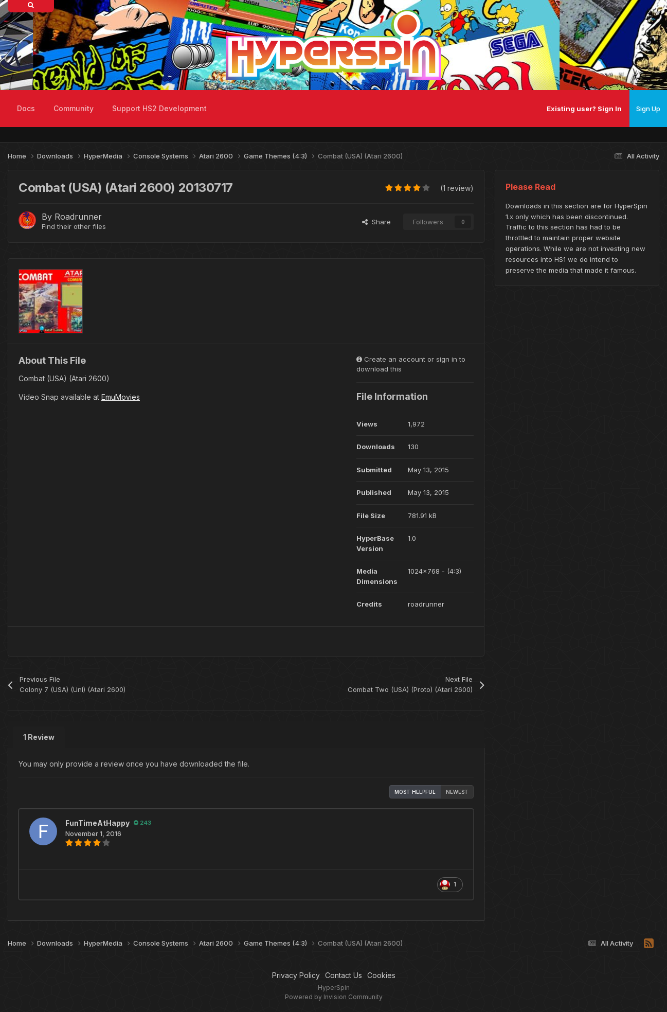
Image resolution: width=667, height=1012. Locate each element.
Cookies (381, 975)
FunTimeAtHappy (97, 823)
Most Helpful (415, 792)
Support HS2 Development (159, 108)
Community (73, 108)
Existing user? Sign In (584, 108)
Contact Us (343, 975)
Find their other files (74, 226)
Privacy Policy (296, 975)
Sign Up (648, 108)
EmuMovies (120, 397)
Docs (26, 108)
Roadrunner (78, 216)
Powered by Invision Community (334, 997)
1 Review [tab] (39, 737)
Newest (457, 792)
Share (376, 222)
